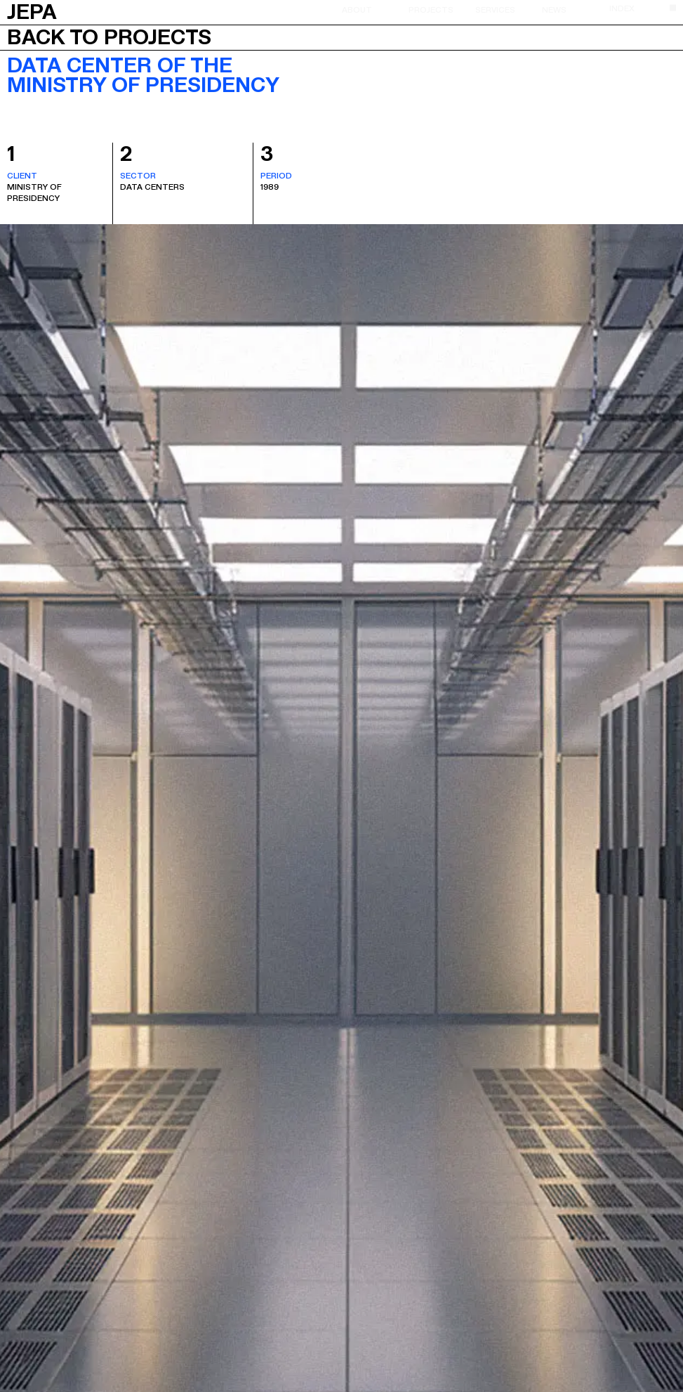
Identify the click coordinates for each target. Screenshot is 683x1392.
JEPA (32, 10)
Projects (431, 9)
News (554, 9)
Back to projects (109, 37)
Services (495, 9)
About (357, 9)
